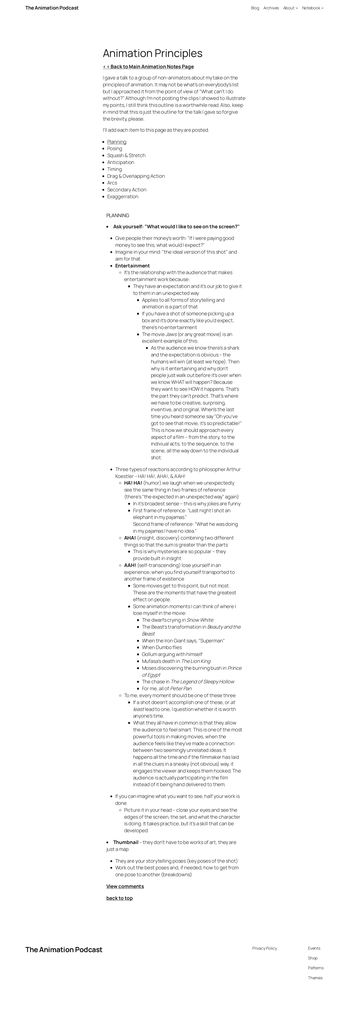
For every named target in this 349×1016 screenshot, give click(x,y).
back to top (119, 898)
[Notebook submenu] (322, 8)
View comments (125, 886)
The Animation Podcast (52, 7)
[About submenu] (297, 8)
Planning (116, 141)
